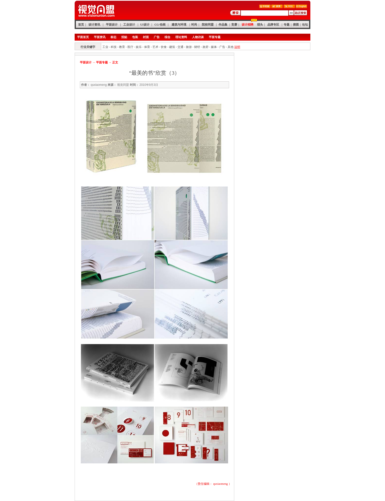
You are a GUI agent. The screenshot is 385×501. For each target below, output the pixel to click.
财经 (197, 47)
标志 (113, 37)
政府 (205, 47)
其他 (231, 47)
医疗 (130, 47)
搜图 (296, 24)
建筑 (172, 47)
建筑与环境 (179, 24)
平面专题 (214, 37)
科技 (114, 47)
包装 (135, 37)
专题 (286, 24)
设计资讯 (94, 24)
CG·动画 (159, 24)
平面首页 (83, 37)
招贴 (124, 37)
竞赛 (234, 24)
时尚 (194, 24)
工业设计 (129, 24)
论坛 (305, 24)
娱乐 (139, 47)
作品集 (223, 24)
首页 (81, 24)
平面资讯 (100, 37)
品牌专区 (273, 24)
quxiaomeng (220, 484)
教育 (122, 47)
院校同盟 (208, 24)
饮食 (164, 47)
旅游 (189, 47)
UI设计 (144, 24)
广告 (157, 37)
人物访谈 (198, 37)
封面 (146, 37)
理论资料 (181, 37)
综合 (167, 37)
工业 (105, 47)
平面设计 (112, 24)
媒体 (214, 47)
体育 (147, 47)
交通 (180, 47)
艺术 (155, 47)
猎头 (260, 24)
